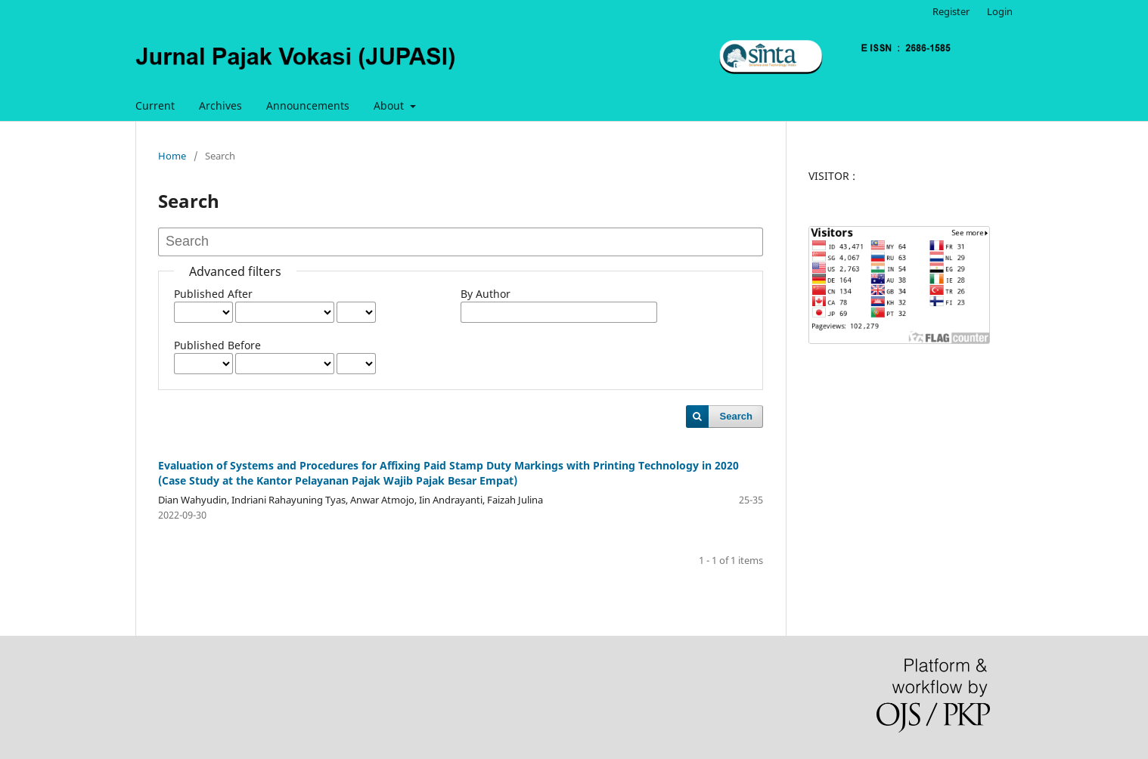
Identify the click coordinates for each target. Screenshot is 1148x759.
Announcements (307, 105)
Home (172, 156)
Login (1000, 11)
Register (951, 11)
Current (155, 105)
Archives (220, 105)
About (390, 105)
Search (736, 416)
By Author (485, 294)
